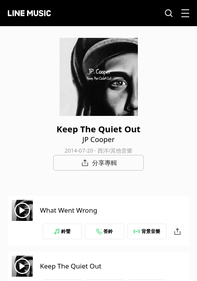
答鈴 (104, 231)
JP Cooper (98, 139)
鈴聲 (62, 231)
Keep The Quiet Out (70, 265)
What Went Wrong (68, 210)
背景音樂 (147, 231)
